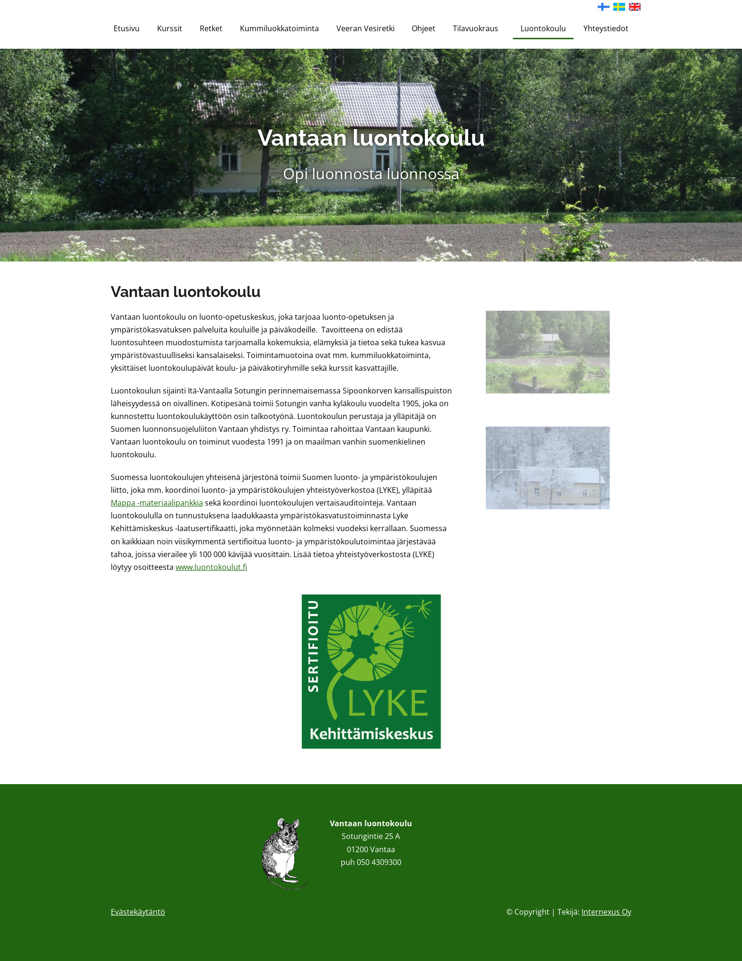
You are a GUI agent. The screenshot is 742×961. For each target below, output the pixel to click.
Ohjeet (423, 28)
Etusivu (127, 28)
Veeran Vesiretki (365, 28)
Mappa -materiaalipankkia (157, 503)
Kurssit (169, 28)
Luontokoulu (543, 28)
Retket (211, 28)
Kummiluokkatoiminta (279, 28)
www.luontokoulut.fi (211, 567)
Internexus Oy (606, 912)
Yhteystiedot (605, 28)
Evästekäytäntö (138, 912)
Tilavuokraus (478, 28)
